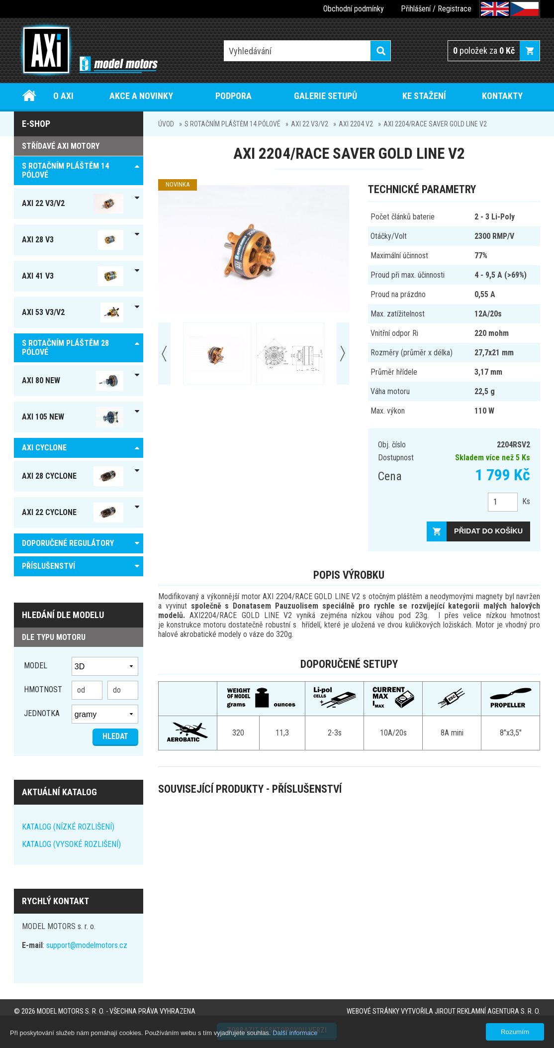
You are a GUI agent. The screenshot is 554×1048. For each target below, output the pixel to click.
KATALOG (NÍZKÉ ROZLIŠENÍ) (68, 827)
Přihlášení (416, 8)
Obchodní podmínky (353, 8)
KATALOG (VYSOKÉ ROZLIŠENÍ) (71, 844)
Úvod (29, 96)
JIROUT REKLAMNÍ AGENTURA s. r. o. (487, 1011)
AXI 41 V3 (72, 276)
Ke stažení (424, 96)
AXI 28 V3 (72, 240)
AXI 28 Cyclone (72, 476)
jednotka (42, 713)
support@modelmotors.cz (86, 945)
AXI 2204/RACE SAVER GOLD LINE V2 (435, 124)
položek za (484, 50)
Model (35, 665)
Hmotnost (43, 689)
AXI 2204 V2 (356, 124)
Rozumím (515, 1032)
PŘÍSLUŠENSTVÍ (48, 566)
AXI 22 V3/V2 (309, 124)
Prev (164, 353)
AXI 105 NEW (72, 417)
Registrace (454, 8)
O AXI (63, 96)
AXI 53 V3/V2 (72, 312)
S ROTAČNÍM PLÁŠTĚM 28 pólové (65, 347)
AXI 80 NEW (72, 381)
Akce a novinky (141, 96)
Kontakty (502, 96)
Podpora (233, 96)
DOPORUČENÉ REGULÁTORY (68, 543)
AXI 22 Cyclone (72, 513)
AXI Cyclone (44, 447)
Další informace (295, 1033)
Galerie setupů (325, 96)
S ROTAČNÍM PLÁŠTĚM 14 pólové (232, 124)
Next (343, 353)
